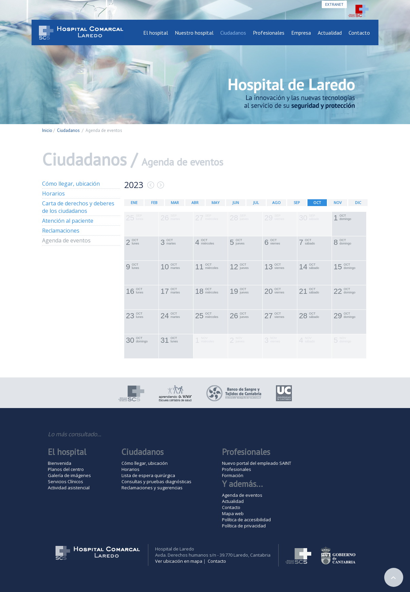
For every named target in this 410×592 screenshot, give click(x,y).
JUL (256, 202)
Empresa (301, 32)
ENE (134, 202)
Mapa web (233, 513)
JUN (235, 202)
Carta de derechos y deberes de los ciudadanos (78, 207)
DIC (358, 202)
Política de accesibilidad (246, 520)
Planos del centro (66, 469)
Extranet (334, 4)
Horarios (53, 193)
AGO (276, 202)
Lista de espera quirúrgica (148, 475)
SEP (297, 202)
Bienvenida (59, 463)
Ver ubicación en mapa (178, 561)
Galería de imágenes (69, 475)
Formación (232, 475)
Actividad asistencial (69, 488)
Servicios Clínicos (65, 481)
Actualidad (330, 32)
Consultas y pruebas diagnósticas (156, 481)
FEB (154, 202)
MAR (175, 202)
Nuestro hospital (194, 32)
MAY (215, 202)
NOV (338, 202)
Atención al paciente (67, 220)
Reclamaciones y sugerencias (152, 488)
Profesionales (268, 32)
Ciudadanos (233, 32)
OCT (317, 202)
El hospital (155, 32)
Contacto (359, 32)
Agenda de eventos (66, 240)
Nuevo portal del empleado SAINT (256, 463)
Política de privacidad (244, 526)
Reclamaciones (60, 230)
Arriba (393, 577)
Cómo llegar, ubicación (71, 183)
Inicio (47, 130)
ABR (195, 202)
